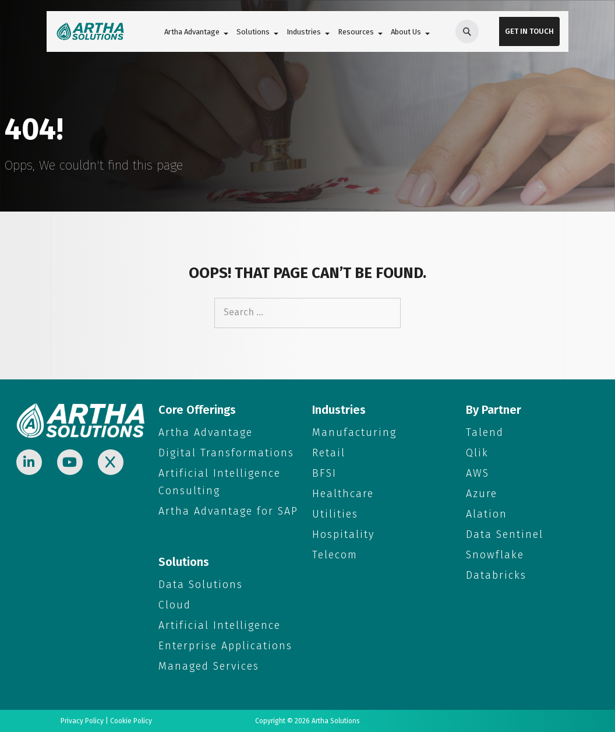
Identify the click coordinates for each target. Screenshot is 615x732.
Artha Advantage (205, 432)
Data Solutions (200, 584)
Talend (485, 432)
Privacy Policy (82, 721)
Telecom (335, 554)
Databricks (496, 575)
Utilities (335, 514)
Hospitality (343, 534)
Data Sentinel (504, 534)
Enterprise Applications (225, 645)
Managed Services (208, 666)
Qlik (477, 452)
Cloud (174, 605)
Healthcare (343, 493)
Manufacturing (354, 432)
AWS (477, 473)
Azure (481, 493)
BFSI (324, 473)
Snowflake (495, 554)
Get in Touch (529, 31)
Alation (486, 514)
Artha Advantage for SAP (228, 511)
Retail (328, 452)
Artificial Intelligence (219, 625)
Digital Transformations (226, 452)
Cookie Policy (131, 721)
